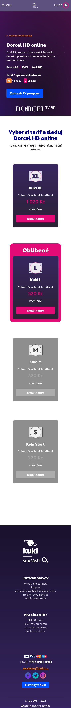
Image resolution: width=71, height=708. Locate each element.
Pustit (61, 5)
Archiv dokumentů (35, 598)
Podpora (35, 587)
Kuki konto (35, 620)
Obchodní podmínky (35, 627)
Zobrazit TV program (25, 93)
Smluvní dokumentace (35, 594)
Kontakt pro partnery (35, 583)
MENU (7, 5)
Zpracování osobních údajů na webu (35, 590)
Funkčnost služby (35, 631)
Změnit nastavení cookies (35, 705)
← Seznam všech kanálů (19, 35)
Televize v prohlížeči (35, 623)
